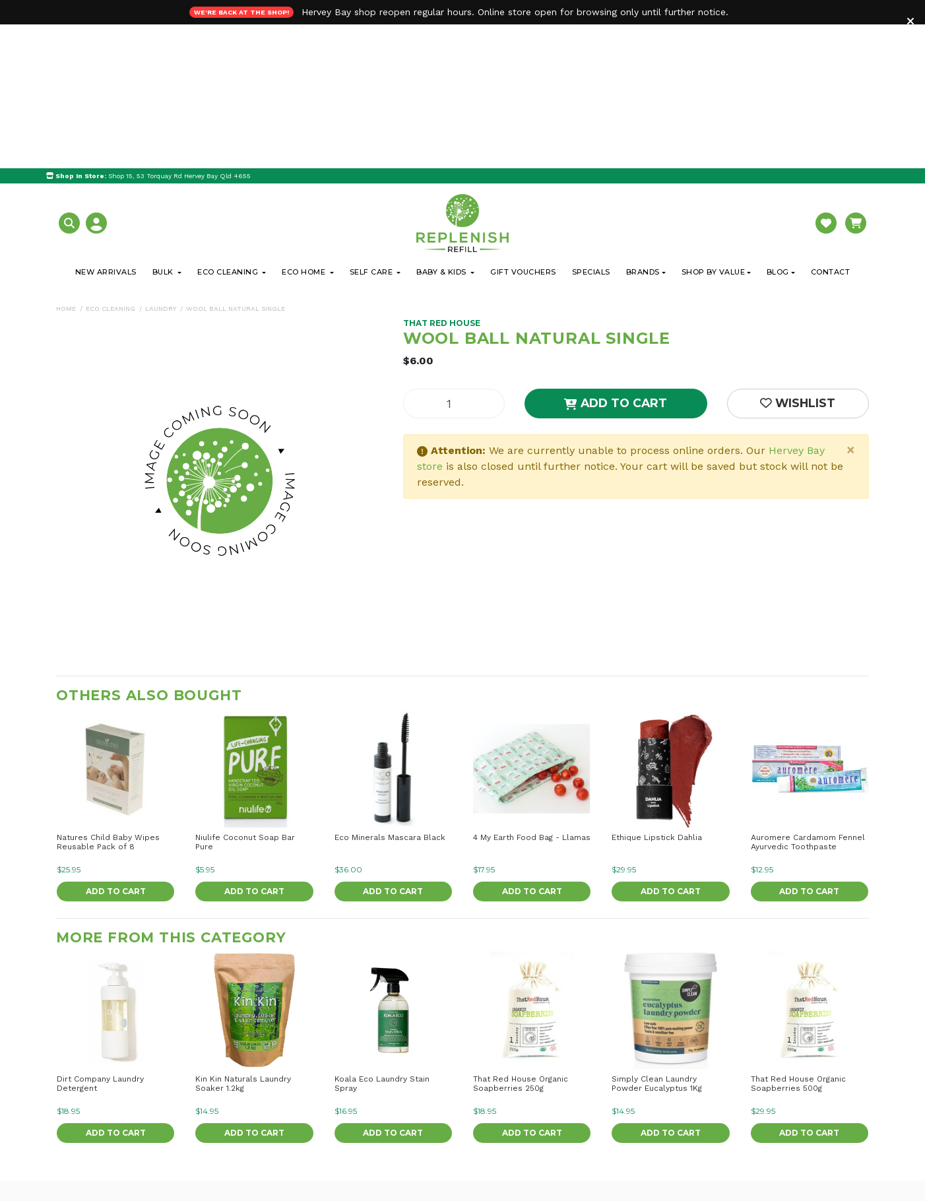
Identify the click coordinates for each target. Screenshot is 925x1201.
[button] (71, 78)
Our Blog (281, 1108)
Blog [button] (778, 128)
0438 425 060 (101, 1172)
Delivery (453, 1108)
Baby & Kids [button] (442, 128)
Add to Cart (615, 259)
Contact (830, 128)
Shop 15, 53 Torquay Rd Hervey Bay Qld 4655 (148, 32)
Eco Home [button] (305, 128)
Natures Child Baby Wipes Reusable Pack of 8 (108, 698)
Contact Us (286, 1125)
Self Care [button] (372, 128)
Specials (591, 128)
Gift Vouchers (523, 128)
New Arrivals (106, 128)
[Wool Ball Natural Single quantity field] (454, 259)
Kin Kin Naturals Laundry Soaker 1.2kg (243, 939)
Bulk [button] (164, 128)
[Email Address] (728, 1130)
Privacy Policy (807, 1161)
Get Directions (108, 1124)
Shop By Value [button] (714, 128)
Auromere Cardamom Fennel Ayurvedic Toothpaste (808, 698)
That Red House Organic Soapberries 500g (798, 939)
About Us (283, 1090)
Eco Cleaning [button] (229, 128)
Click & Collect (466, 1090)
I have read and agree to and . (722, 1160)
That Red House (441, 179)
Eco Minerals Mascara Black (390, 693)
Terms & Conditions (732, 1161)
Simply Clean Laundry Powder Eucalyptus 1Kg (657, 939)
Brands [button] (643, 128)
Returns (452, 1125)
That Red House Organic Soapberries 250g (520, 939)
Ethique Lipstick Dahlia (657, 693)
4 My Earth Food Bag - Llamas (531, 693)
